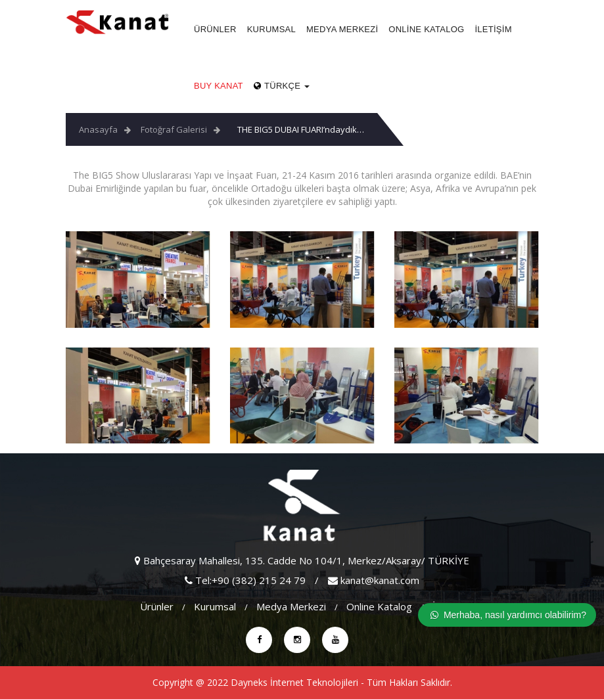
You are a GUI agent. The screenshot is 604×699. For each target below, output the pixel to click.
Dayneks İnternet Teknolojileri (294, 682)
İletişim (493, 29)
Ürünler (215, 29)
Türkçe (282, 86)
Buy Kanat (218, 86)
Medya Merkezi (342, 29)
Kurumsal (271, 29)
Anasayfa (98, 129)
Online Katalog (426, 29)
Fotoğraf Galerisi (174, 129)
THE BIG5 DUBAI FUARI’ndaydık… (300, 129)
